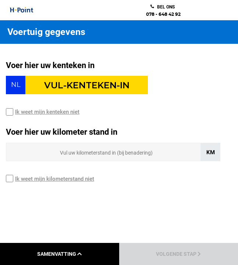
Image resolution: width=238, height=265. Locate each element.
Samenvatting (59, 254)
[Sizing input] (103, 152)
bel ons (166, 7)
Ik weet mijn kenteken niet (47, 112)
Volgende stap (178, 254)
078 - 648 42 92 (163, 14)
